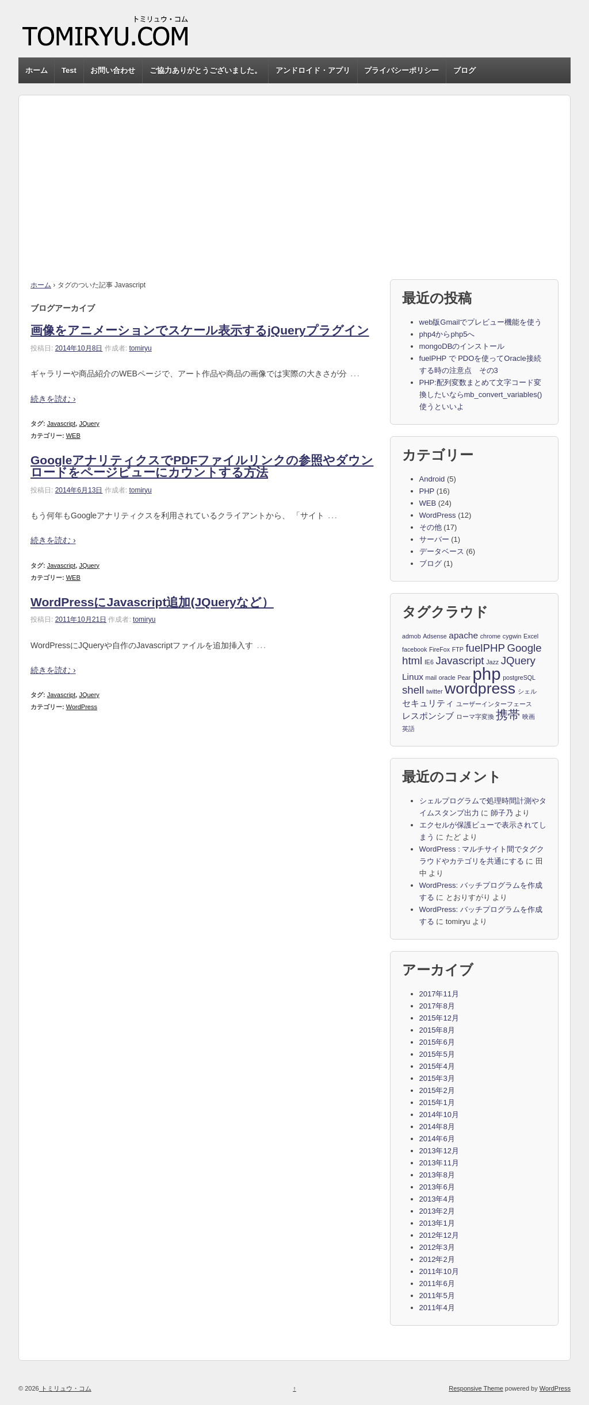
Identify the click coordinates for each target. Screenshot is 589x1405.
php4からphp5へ (447, 334)
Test (69, 70)
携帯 (508, 715)
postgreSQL (519, 677)
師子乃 (502, 813)
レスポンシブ (428, 716)
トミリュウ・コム (65, 1388)
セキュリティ (428, 703)
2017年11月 (439, 994)
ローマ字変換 (475, 716)
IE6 (429, 662)
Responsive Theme (476, 1388)
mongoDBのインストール (462, 346)
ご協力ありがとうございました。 (206, 70)
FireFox (439, 649)
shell (413, 690)
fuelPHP (484, 648)
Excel (530, 636)
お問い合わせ (112, 70)
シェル (527, 691)
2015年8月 (437, 1030)
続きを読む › (53, 398)
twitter (434, 691)
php (487, 674)
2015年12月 (439, 1018)
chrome (490, 636)
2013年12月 (439, 1150)
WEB (73, 435)
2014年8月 (437, 1126)
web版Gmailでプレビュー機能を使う (480, 322)
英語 (408, 728)
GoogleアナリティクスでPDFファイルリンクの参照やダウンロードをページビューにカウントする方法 (201, 466)
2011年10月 (439, 1271)
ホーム (36, 70)
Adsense (434, 636)
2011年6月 (437, 1283)
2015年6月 (437, 1042)
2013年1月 (437, 1223)
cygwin (512, 636)
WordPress (81, 706)
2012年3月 (437, 1247)
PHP (427, 491)
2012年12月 (439, 1235)
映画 (528, 716)
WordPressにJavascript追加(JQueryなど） (152, 602)
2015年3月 (437, 1078)
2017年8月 (437, 1006)
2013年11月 (439, 1162)
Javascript (61, 423)
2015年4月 (437, 1066)
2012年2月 (437, 1259)
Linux (412, 677)
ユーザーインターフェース (494, 703)
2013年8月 (437, 1175)
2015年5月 (437, 1054)
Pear (464, 677)
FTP (458, 649)
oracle (447, 677)
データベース (441, 551)
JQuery (89, 423)
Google (524, 648)
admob (411, 636)
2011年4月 (437, 1307)
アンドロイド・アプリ (313, 70)
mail (431, 677)
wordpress (480, 689)
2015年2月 (437, 1090)
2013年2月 (437, 1211)
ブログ (464, 70)
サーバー (434, 539)
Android (432, 479)
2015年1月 (437, 1102)
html (412, 661)
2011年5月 (437, 1295)
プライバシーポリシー (401, 70)
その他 (430, 527)
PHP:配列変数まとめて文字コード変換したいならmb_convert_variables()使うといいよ (480, 394)
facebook (414, 649)
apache (463, 635)
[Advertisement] (294, 175)
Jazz (492, 662)
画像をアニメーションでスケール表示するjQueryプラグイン (199, 330)
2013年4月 (437, 1199)
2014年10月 (439, 1114)
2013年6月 (437, 1187)
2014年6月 (437, 1138)
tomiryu (140, 348)
